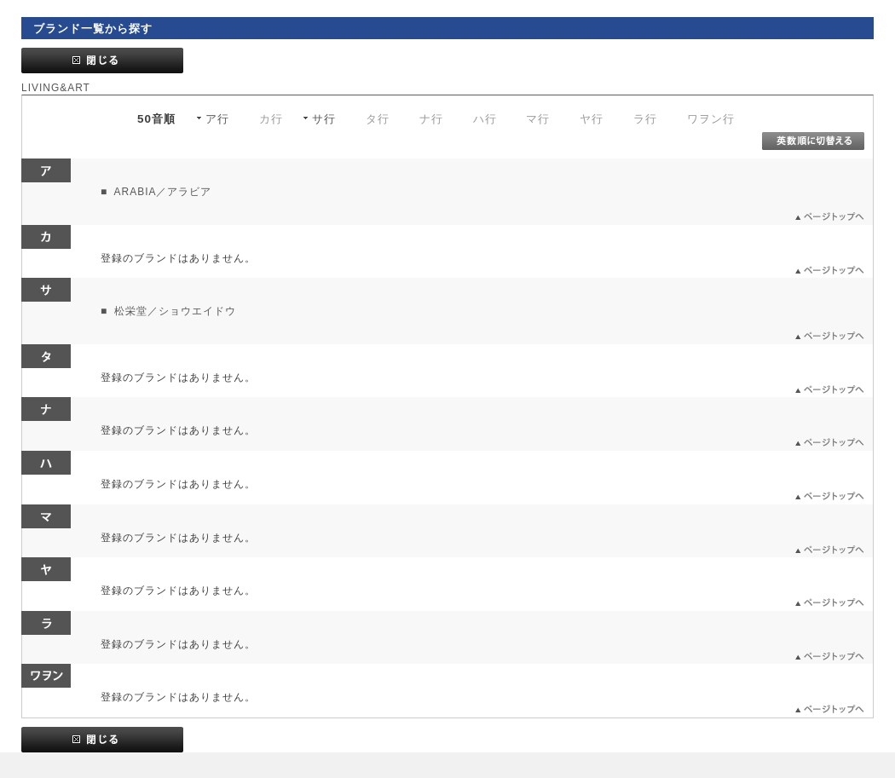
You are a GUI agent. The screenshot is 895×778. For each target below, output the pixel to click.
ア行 (217, 118)
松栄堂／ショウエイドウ (173, 311)
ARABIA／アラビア (161, 192)
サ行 (324, 118)
